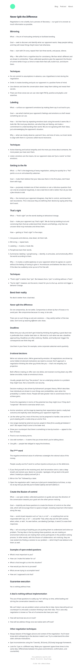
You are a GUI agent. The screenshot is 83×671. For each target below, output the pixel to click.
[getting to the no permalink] (28, 165)
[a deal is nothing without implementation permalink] (48, 594)
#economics (39, 659)
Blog (56, 6)
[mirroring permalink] (21, 31)
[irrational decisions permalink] (28, 353)
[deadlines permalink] (20, 328)
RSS (39, 663)
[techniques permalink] (21, 71)
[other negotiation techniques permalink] (38, 629)
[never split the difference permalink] (34, 305)
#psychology (47, 659)
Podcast (63, 6)
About (70, 6)
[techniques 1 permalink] (21, 145)
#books (33, 659)
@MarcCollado (45, 663)
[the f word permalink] (24, 451)
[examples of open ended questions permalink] (42, 550)
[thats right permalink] (22, 210)
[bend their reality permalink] (28, 292)
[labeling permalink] (20, 102)
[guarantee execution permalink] (32, 581)
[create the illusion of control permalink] (39, 492)
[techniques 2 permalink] (21, 274)
